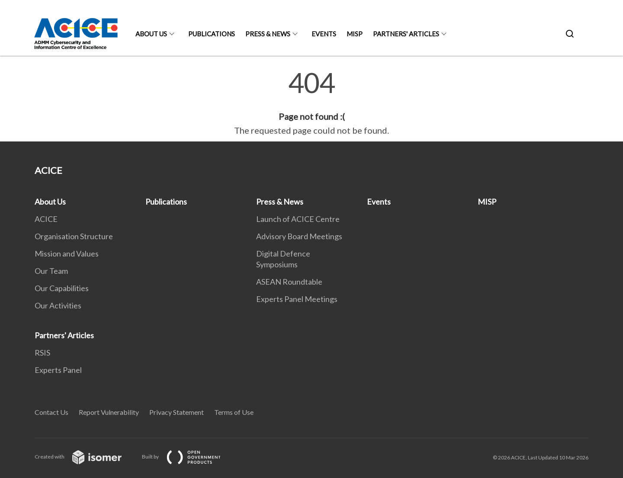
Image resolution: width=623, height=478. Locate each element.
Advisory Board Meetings (299, 236)
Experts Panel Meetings (296, 299)
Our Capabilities (62, 288)
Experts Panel (58, 370)
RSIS (42, 352)
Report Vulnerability (109, 412)
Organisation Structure (74, 236)
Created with (85, 456)
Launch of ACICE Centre (298, 219)
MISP (355, 34)
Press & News (267, 34)
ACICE (46, 219)
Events (324, 34)
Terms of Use (234, 412)
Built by (188, 456)
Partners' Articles (406, 34)
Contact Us (51, 412)
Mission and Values (67, 253)
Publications (211, 34)
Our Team (51, 271)
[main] (311, 103)
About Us (151, 34)
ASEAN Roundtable (289, 281)
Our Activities (58, 305)
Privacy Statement (176, 412)
